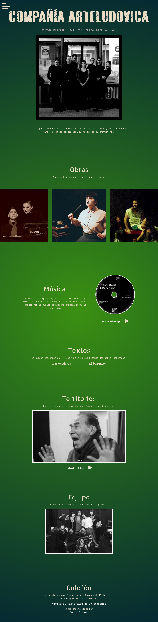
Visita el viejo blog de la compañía (79, 604)
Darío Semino (79, 613)
